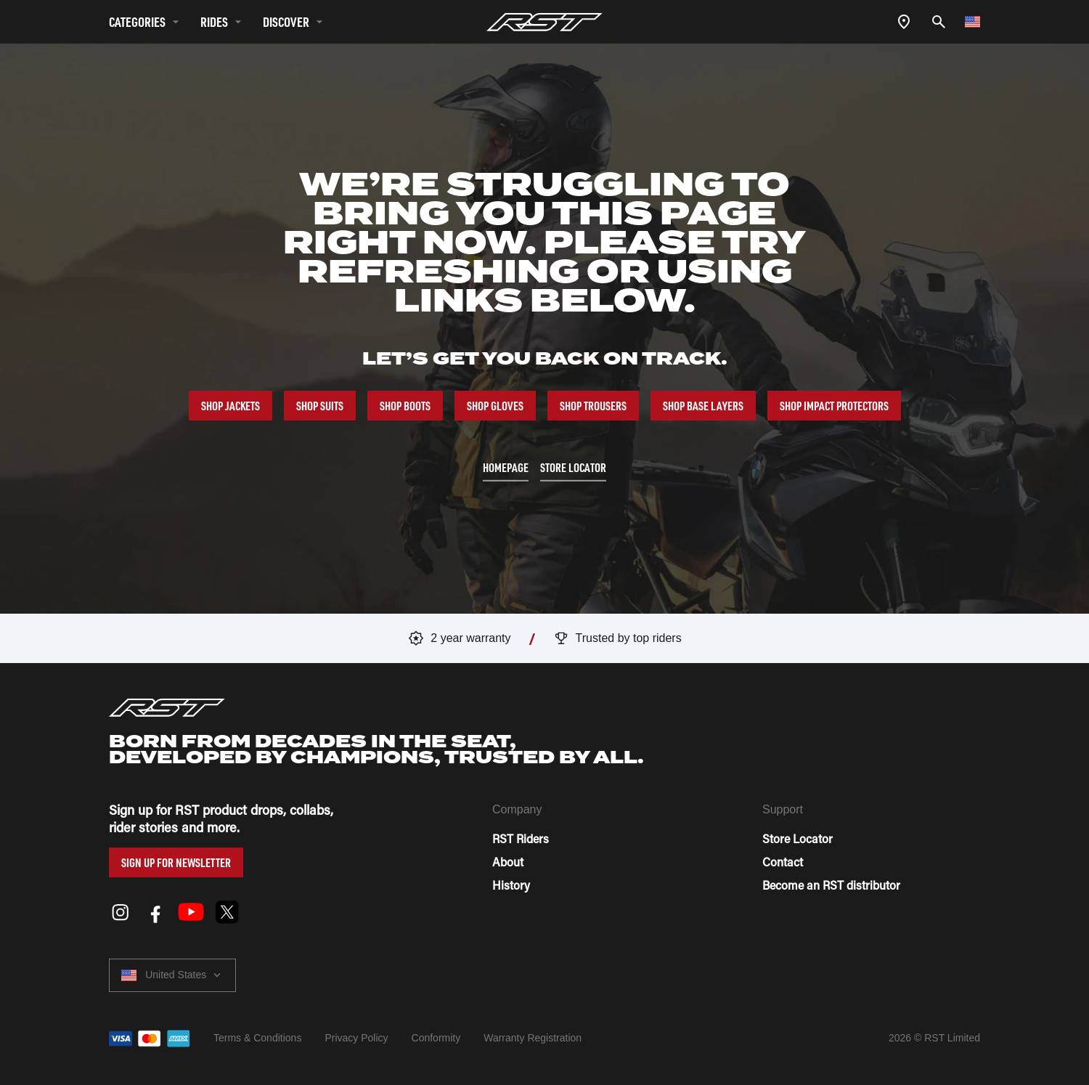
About (507, 861)
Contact (782, 861)
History (511, 885)
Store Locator (797, 838)
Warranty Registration (533, 1038)
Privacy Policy (356, 1038)
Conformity (436, 1038)
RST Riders (520, 838)
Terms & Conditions (257, 1038)
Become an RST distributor (831, 885)
